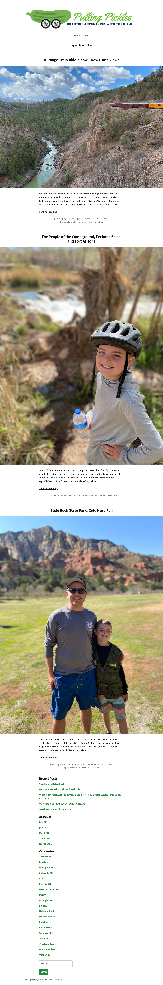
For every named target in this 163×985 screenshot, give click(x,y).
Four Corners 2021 (99, 219)
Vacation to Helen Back (52, 784)
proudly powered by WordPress (50, 980)
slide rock (85, 768)
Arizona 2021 (76, 495)
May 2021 (44, 833)
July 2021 (44, 822)
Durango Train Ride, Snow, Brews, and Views (81, 59)
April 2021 (44, 838)
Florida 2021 (46, 884)
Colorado (66, 222)
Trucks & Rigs (46, 944)
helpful (43, 905)
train (101, 222)
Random (43, 922)
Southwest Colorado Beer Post (55, 809)
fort (104, 495)
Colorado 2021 (85, 219)
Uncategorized (47, 949)
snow (96, 222)
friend (109, 495)
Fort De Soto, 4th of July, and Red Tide (59, 789)
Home (77, 35)
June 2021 (44, 827)
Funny (42, 895)
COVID (42, 878)
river (91, 222)
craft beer (75, 222)
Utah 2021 (44, 955)
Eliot (58, 219)
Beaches (43, 862)
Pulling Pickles (31, 980)
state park (94, 768)
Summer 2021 (46, 933)
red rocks (71, 768)
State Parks (107, 765)
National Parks (47, 911)
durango (84, 222)
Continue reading (53, 212)
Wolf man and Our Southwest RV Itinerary (62, 804)
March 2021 (45, 844)
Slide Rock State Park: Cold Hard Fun (81, 510)
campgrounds (47, 867)
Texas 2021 (45, 938)
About (86, 35)
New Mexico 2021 (48, 916)
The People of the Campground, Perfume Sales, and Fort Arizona (82, 239)
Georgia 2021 (46, 900)
